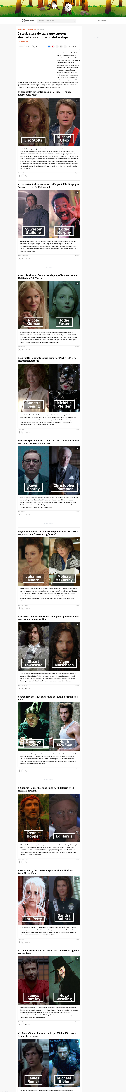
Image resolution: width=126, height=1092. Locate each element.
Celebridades (32, 29)
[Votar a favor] (19, 175)
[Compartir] (73, 46)
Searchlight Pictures (23, 605)
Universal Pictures (22, 173)
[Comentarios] (33, 46)
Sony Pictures (21, 346)
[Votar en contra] (22, 175)
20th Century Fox (22, 768)
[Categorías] (19, 20)
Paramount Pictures (23, 255)
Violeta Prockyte (23, 41)
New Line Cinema (22, 685)
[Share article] (77, 100)
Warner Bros (21, 429)
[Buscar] (74, 21)
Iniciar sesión (102, 21)
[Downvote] (25, 46)
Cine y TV (24, 29)
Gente (19, 29)
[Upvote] (21, 46)
